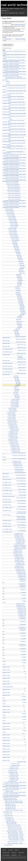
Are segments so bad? (11, 420)
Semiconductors (13, 13)
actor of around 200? (19, 470)
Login (2, 8)
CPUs (2, 13)
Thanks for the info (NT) (21, 512)
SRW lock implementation (11, 822)
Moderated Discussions (19, 24)
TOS (19, 854)
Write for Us (14, 852)
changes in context (9, 791)
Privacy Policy (21, 852)
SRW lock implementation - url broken (14, 831)
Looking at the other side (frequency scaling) (13, 801)
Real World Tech (14, 857)
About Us (4, 849)
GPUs (6, 13)
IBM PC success (20, 321)
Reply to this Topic (8, 45)
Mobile (11, 8)
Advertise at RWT (5, 852)
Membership (14, 854)
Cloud (7, 8)
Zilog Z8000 (14, 241)
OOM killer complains (21, 516)
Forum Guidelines (6, 854)
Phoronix (8, 81)
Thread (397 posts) (7, 48)
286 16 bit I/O (21, 271)
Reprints (16, 849)
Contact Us (10, 849)
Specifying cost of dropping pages (20, 545)
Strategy (21, 13)
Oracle (10, 119)
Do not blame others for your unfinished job (13, 77)
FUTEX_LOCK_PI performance (12, 182)
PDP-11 (16, 388)
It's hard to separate (9, 209)
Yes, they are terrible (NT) (12, 421)
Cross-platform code (8, 812)
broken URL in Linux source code (13, 825)
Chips (21, 8)
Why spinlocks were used (10, 804)
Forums (3, 15)
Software (4, 10)
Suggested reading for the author (10, 798)
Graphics (16, 8)
